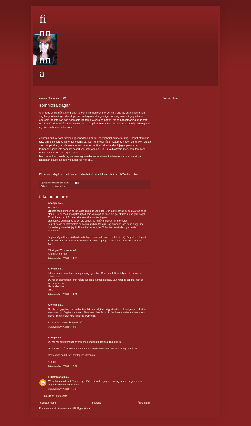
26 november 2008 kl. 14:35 (62, 327)
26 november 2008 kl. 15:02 (62, 366)
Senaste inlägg (48, 402)
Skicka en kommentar (55, 396)
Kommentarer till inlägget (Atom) (74, 408)
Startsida (96, 402)
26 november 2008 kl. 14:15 (62, 258)
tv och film (60, 186)
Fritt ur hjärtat (56, 377)
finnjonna (45, 46)
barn (52, 186)
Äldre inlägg (144, 402)
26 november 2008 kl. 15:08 (62, 389)
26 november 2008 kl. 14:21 (62, 294)
